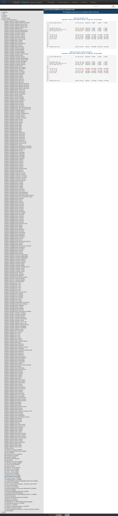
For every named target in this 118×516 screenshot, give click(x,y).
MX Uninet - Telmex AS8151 (11, 470)
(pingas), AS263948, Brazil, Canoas (13, 150)
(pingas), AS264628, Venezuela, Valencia (15, 179)
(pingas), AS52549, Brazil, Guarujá (13, 408)
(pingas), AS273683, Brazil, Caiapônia (14, 305)
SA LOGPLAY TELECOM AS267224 (13, 493)
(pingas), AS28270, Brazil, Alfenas (13, 384)
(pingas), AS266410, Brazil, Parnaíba (14, 207)
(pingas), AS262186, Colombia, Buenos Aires (16, 60)
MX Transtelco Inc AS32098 (11, 469)
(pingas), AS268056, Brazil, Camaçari (14, 214)
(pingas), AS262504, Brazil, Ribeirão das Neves (16, 83)
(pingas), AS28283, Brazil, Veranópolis (14, 396)
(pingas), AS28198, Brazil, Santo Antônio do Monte (17, 365)
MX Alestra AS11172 (9, 466)
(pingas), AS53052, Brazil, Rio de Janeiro (15, 433)
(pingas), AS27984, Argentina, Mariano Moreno (16, 324)
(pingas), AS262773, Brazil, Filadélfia (14, 97)
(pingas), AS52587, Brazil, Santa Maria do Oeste (17, 417)
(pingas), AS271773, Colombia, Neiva (14, 281)
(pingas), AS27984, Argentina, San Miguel (15, 326)
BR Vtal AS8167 (8, 460)
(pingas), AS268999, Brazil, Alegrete (13, 243)
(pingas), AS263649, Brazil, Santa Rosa (14, 132)
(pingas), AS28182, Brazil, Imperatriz (14, 351)
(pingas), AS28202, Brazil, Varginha (13, 374)
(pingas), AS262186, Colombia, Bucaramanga (16, 58)
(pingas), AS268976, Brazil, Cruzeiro (13, 238)
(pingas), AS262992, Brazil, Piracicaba (14, 106)
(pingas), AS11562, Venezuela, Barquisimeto (16, 30)
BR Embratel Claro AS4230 (11, 455)
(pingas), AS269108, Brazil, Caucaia (13, 250)
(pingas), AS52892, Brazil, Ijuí (12, 423)
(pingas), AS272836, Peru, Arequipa (13, 293)
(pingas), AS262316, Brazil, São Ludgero (15, 67)
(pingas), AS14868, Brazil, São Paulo (14, 46)
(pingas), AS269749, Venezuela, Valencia (15, 259)
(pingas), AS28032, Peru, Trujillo (12, 338)
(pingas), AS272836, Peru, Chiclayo (13, 296)
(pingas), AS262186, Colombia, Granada (14, 63)
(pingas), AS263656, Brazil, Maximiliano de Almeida (17, 146)
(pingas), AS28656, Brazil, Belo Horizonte (15, 397)
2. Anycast (4, 15)
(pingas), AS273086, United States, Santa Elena (16, 302)
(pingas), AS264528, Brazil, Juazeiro (13, 159)
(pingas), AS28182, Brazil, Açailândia (14, 348)
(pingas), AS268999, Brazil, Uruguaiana (14, 247)
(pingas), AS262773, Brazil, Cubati (13, 95)
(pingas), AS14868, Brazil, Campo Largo (14, 39)
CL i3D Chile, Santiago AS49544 (12, 463)
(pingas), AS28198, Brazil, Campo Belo (14, 360)
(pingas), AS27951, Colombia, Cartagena (15, 313)
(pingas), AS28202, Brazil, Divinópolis (14, 368)
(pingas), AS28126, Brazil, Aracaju (13, 339)
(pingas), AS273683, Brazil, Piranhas (14, 310)
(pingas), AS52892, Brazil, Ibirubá (13, 418)
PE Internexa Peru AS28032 (11, 473)
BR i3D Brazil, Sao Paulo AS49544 (13, 461)
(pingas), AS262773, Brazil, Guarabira (14, 98)
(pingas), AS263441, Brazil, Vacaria (13, 119)
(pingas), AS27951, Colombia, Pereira (14, 320)
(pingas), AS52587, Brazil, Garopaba (13, 414)
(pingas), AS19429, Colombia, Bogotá (14, 48)
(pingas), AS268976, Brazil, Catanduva (14, 237)
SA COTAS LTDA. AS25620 (11, 482)
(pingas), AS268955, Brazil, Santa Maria (14, 232)
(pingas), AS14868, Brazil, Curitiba (13, 40)
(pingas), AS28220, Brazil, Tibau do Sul (14, 382)
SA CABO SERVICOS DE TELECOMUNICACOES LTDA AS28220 (21, 481)
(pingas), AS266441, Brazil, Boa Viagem (14, 211)
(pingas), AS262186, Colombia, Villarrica (15, 64)
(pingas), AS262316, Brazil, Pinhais (13, 65)
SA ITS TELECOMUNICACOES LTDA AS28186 (16, 491)
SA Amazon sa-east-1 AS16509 (12, 478)
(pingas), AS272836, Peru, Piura (12, 299)
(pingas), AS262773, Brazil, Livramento (14, 100)
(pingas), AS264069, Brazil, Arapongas (14, 152)
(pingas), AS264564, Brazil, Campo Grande (15, 168)
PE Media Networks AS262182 (12, 475)
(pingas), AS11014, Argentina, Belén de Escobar (17, 22)
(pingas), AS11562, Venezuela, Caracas (14, 33)
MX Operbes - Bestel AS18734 (12, 467)
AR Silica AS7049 (9, 448)
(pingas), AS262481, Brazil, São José (14, 79)
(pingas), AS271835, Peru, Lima (12, 283)
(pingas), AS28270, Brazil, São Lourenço (15, 388)
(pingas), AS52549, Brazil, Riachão (13, 409)
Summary (93, 2)
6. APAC (3, 512)
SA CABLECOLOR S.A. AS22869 (12, 479)
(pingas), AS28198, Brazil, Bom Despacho (15, 357)
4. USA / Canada (5, 18)
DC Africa (84, 2)
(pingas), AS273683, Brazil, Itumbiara (14, 308)
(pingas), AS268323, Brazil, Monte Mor (14, 229)
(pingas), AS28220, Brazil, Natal (12, 378)
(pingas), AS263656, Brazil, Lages (13, 144)
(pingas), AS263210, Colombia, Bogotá (14, 110)
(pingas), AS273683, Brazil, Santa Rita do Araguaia (17, 311)
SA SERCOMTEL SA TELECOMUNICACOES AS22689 (18, 502)
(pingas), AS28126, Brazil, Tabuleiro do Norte (16, 347)
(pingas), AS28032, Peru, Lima (12, 333)
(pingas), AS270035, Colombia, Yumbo (14, 268)
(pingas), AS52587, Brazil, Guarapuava (14, 415)
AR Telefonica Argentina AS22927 (13, 449)
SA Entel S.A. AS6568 (10, 490)
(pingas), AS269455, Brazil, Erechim (13, 253)
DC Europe (51, 2)
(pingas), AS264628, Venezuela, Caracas (15, 173)
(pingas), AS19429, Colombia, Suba (13, 55)
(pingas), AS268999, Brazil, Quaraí (13, 244)
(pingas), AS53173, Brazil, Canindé (13, 439)
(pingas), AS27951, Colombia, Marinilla (14, 316)
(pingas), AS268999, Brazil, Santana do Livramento (17, 246)
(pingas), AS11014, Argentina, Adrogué (14, 21)
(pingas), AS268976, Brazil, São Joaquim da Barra (17, 241)
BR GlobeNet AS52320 (10, 457)
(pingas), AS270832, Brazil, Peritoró (13, 272)
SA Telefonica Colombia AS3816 (12, 507)
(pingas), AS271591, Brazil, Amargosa (14, 274)
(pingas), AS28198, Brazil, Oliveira (13, 363)
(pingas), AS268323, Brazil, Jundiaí (13, 228)
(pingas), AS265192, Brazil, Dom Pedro (14, 189)
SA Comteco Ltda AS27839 (11, 487)
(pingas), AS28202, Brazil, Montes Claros (15, 369)
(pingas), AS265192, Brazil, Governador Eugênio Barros (19, 195)
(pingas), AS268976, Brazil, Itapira (13, 240)
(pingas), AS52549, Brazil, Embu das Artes (15, 406)
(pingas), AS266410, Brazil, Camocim (14, 202)
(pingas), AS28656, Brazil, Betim (12, 402)
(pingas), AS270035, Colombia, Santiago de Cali (17, 266)
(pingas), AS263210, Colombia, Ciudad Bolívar (16, 113)
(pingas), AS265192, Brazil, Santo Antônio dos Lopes (18, 196)
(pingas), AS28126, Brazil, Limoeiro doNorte (15, 341)
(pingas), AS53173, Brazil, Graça (12, 443)
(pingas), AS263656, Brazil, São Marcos (14, 149)
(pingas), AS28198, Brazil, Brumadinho (14, 359)
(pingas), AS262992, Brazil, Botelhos (14, 101)
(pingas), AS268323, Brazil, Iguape (13, 225)
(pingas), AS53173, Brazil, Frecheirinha (14, 442)
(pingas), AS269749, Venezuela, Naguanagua (16, 254)
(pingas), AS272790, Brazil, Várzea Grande (15, 292)
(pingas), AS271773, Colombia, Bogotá (14, 278)
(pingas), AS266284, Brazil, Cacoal (13, 199)
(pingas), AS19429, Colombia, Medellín (14, 52)
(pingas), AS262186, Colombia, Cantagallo (15, 61)
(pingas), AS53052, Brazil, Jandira (13, 430)
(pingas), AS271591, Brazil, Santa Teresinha (15, 277)
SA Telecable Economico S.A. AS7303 (14, 503)
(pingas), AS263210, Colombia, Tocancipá (15, 118)
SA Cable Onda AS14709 (10, 485)
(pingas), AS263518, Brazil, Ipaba (13, 124)
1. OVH (3, 13)
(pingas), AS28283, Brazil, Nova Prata (14, 393)
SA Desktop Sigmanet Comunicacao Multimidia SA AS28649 (20, 488)
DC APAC (75, 2)
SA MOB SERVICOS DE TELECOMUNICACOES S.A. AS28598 (20, 494)
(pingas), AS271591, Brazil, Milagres (13, 275)
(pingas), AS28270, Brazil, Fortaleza (13, 385)
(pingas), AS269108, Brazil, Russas (13, 252)
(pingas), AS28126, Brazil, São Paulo (14, 344)
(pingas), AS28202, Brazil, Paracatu (13, 371)
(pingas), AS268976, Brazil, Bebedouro (14, 235)
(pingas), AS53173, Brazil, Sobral (13, 445)
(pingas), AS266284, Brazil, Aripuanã (14, 198)
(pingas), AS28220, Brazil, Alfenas (13, 375)
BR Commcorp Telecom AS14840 (13, 454)
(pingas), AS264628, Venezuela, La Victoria (15, 176)
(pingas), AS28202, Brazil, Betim (12, 366)
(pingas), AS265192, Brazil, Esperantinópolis (16, 192)
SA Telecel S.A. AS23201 (10, 504)
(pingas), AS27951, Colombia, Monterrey (15, 317)
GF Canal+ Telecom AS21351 (12, 464)
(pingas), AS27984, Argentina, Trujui (13, 329)
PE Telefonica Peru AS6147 (13, 476)
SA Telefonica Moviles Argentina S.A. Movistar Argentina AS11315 (21, 509)
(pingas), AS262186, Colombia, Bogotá (14, 57)
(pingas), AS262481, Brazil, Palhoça (13, 74)
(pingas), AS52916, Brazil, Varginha (13, 427)
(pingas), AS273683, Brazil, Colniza (13, 307)
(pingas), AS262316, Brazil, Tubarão (13, 70)
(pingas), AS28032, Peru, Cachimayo (14, 330)
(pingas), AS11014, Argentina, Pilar (13, 28)
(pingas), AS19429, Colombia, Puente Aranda (16, 54)
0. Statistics (4, 12)
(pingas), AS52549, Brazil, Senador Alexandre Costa (18, 411)
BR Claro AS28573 (9, 452)
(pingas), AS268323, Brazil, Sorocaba (14, 231)
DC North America (63, 2)
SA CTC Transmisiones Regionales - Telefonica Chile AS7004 (20, 484)
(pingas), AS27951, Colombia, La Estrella (15, 314)
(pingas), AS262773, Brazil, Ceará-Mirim (14, 92)
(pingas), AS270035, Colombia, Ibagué (14, 263)
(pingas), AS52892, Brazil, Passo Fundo (14, 424)
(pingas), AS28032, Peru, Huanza (13, 332)
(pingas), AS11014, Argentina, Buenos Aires (15, 24)
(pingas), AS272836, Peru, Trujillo (13, 301)
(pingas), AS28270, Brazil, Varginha (13, 390)
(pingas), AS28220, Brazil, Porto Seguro (14, 379)
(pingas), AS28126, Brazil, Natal (12, 342)
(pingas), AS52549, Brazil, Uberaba (13, 412)
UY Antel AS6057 (8, 510)
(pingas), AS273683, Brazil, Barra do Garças (15, 304)
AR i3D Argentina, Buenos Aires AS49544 (15, 451)
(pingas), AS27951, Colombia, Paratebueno (15, 318)
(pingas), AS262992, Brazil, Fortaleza (14, 103)
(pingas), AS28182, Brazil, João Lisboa (14, 356)
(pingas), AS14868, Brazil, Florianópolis (14, 43)
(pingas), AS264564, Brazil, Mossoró (14, 170)
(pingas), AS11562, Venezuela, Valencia (14, 37)
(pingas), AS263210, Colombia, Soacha (14, 115)
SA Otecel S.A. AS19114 (10, 499)
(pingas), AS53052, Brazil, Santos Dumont (15, 438)
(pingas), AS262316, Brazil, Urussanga (14, 71)
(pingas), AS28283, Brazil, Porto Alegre (14, 394)
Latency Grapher (31, 2)
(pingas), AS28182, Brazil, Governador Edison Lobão (18, 350)
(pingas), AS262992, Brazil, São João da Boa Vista (17, 107)
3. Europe (4, 16)
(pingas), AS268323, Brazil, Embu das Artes (15, 223)
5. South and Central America (9, 19)
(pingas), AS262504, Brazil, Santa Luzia (14, 89)
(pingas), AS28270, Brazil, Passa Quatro (14, 387)
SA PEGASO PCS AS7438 (11, 500)
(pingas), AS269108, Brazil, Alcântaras (14, 249)
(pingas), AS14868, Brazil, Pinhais (13, 45)
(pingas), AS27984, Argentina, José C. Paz (15, 321)
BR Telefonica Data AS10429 (11, 458)
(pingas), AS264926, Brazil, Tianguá (13, 182)
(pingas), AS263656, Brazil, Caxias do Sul (15, 141)
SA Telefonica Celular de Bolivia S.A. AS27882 (16, 506)
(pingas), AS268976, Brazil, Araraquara (14, 234)
